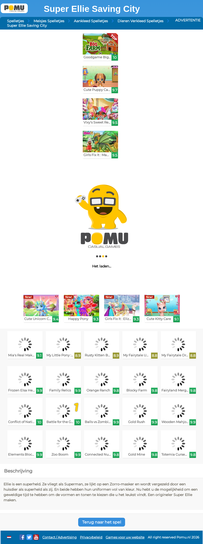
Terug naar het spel (101, 522)
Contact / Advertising (59, 537)
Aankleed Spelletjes (91, 21)
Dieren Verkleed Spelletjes (140, 21)
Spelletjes (15, 21)
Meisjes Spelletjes (49, 21)
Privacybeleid (91, 537)
